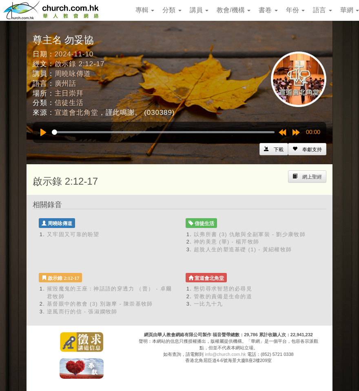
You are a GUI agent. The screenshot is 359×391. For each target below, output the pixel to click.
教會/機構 (233, 10)
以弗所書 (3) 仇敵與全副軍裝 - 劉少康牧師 (250, 234)
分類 (171, 10)
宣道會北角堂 (76, 112)
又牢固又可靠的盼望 (73, 234)
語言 (322, 10)
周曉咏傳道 (73, 74)
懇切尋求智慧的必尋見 (223, 289)
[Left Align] (307, 149)
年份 (295, 10)
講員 (199, 10)
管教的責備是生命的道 (223, 296)
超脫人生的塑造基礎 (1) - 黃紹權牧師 (243, 249)
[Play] (43, 132)
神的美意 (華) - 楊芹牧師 (226, 242)
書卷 (268, 10)
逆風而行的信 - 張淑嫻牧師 (82, 311)
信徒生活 (69, 103)
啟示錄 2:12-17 (80, 64)
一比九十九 (208, 304)
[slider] (163, 132)
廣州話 (66, 83)
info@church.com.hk (225, 354)
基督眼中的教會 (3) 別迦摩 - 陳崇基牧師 (100, 304)
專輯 (144, 10)
